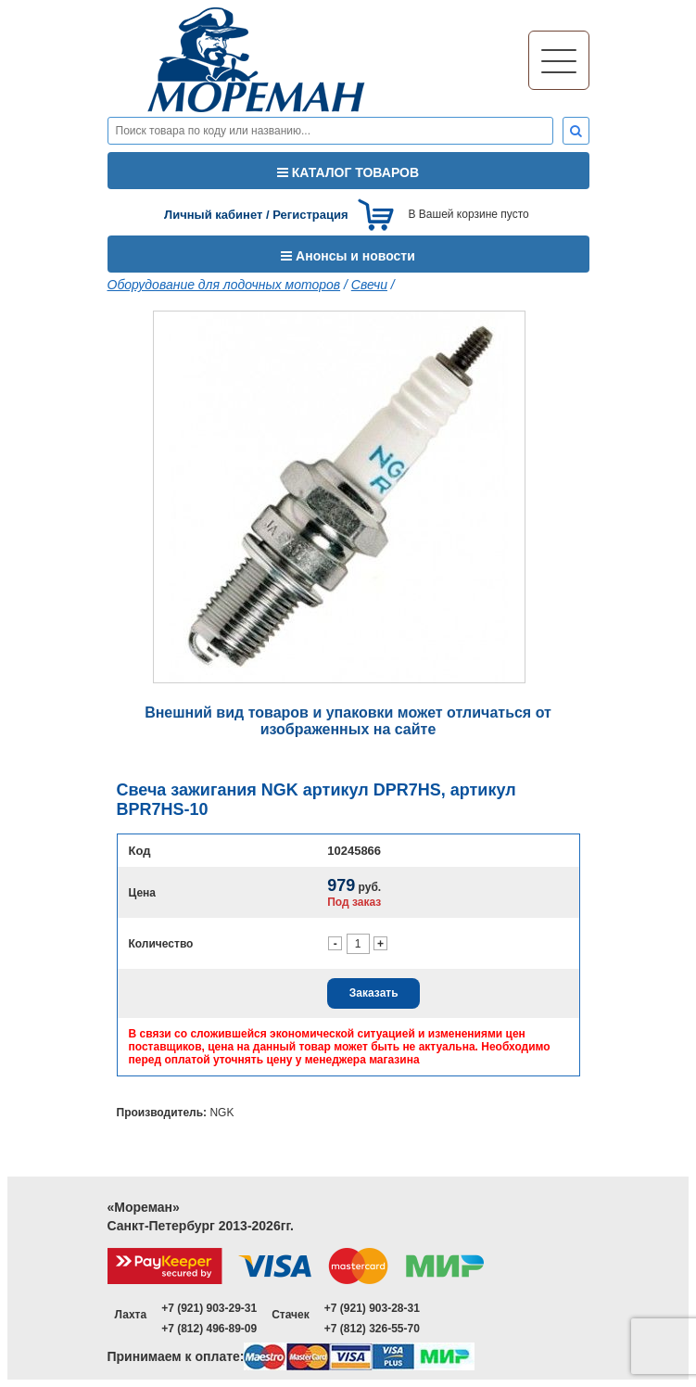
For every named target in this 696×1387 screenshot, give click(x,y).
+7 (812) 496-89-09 (209, 1328)
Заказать (374, 992)
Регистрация (310, 215)
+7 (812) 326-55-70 (372, 1328)
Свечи (369, 284)
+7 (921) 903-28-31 (372, 1308)
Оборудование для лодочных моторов (224, 284)
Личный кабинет (213, 215)
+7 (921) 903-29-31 (209, 1308)
